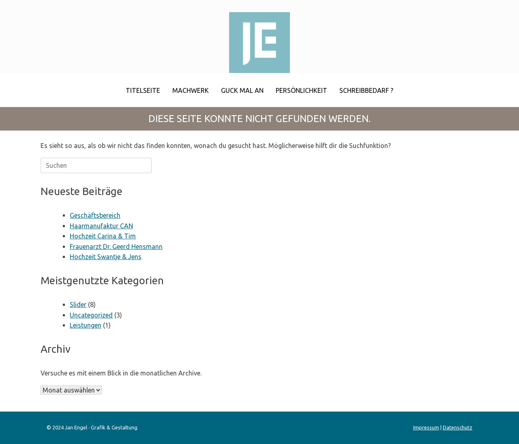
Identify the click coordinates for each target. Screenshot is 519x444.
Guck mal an (242, 90)
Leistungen (85, 325)
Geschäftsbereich (95, 215)
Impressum (426, 427)
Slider (78, 304)
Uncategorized (91, 315)
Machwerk (190, 90)
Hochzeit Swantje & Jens (106, 256)
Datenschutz (457, 427)
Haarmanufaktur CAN (101, 226)
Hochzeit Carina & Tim (103, 236)
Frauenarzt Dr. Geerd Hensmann (116, 246)
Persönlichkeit (301, 90)
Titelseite (143, 90)
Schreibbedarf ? (366, 90)
